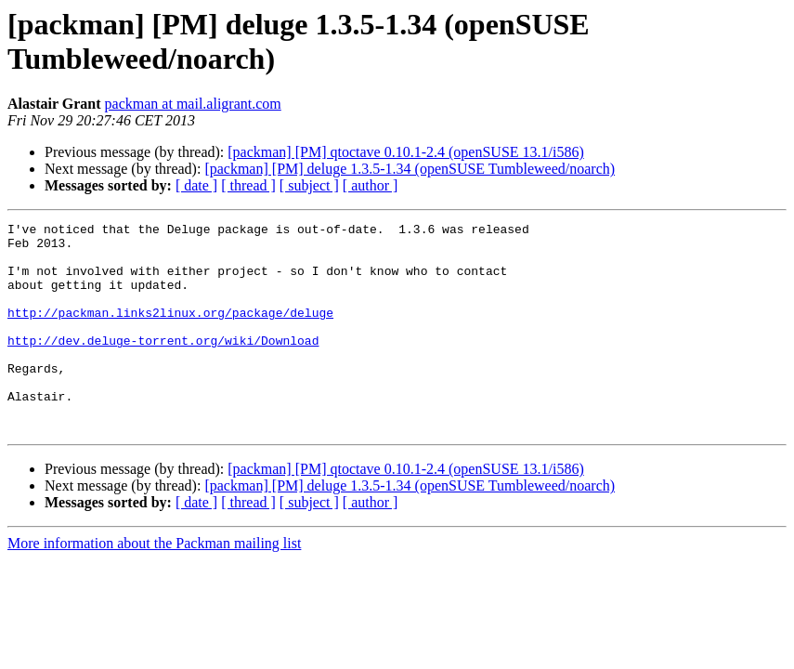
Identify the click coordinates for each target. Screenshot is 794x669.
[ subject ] (309, 185)
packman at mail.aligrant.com (193, 104)
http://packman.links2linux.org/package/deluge (170, 331)
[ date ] (196, 185)
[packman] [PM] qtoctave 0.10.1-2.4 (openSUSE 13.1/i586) (405, 152)
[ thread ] (248, 185)
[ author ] (370, 185)
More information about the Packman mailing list (154, 585)
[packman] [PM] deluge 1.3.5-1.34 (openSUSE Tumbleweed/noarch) (409, 169)
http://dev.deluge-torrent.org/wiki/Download (163, 365)
